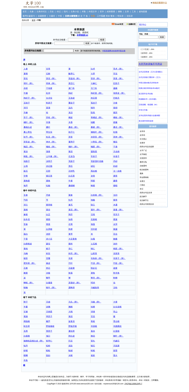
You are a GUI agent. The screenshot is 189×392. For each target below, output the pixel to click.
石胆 (48, 171)
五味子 (27, 103)
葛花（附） (74, 209)
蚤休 (93, 331)
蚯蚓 (71, 350)
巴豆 (71, 341)
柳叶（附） (118, 336)
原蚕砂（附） (75, 282)
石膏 (26, 268)
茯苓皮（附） (30, 142)
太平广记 (143, 150)
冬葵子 (116, 156)
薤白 (26, 234)
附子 (26, 302)
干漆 (115, 146)
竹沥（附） (96, 263)
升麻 (26, 112)
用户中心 (142, 24)
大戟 (71, 311)
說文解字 (143, 196)
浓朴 (115, 244)
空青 (26, 176)
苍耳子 (116, 214)
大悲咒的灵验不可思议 (150, 64)
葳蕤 (115, 88)
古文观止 (143, 139)
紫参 (71, 195)
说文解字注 (144, 200)
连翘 (48, 307)
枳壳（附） (74, 253)
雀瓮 (93, 355)
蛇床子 (49, 103)
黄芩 (71, 234)
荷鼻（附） (51, 83)
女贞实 (49, 98)
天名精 (116, 151)
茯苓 (71, 137)
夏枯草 (72, 331)
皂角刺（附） (97, 258)
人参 (26, 69)
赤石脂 (49, 166)
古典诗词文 (41, 11)
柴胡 (115, 108)
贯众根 (116, 321)
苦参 (26, 224)
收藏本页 (131, 24)
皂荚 (71, 258)
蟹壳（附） (96, 278)
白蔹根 (27, 336)
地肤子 (27, 161)
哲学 (102, 11)
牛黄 (71, 181)
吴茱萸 (116, 253)
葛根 (26, 209)
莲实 (26, 78)
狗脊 (71, 229)
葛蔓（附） (118, 209)
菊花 (71, 151)
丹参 (48, 195)
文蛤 (115, 287)
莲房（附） (96, 78)
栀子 (48, 248)
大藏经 (52, 16)
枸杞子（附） (30, 98)
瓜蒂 (26, 331)
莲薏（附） (118, 78)
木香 (71, 122)
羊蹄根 (94, 326)
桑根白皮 (28, 127)
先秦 (32, 11)
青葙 (93, 321)
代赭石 (116, 341)
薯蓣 (26, 73)
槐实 (115, 142)
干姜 (26, 239)
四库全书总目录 (146, 193)
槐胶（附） (96, 146)
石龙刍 (72, 156)
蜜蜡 (115, 185)
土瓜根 (94, 244)
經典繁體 (111, 11)
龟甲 (26, 185)
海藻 (93, 224)
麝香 (115, 181)
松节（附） (29, 137)
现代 (66, 11)
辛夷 (48, 122)
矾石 (26, 171)
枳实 (48, 253)
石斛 (48, 73)
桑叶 (48, 127)
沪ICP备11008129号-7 (133, 384)
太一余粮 (117, 171)
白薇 (93, 239)
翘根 (71, 307)
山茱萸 (94, 253)
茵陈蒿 (94, 151)
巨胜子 (116, 83)
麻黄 (26, 214)
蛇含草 (27, 326)
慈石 (48, 268)
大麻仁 (94, 83)
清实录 (130, 16)
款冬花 (27, 219)
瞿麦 (115, 219)
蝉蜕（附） (29, 282)
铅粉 (48, 345)
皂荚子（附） (119, 258)
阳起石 (94, 268)
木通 (115, 205)
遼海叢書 (143, 11)
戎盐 (71, 345)
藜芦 (48, 321)
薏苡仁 (72, 83)
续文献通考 (144, 170)
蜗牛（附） (51, 287)
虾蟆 (26, 350)
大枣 (93, 73)
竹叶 (71, 263)
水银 (48, 273)
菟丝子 (94, 103)
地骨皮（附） (119, 93)
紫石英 (49, 176)
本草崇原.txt (82, 35)
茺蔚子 (72, 161)
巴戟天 (116, 98)
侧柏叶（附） (97, 132)
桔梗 (93, 307)
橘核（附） (118, 117)
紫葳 (115, 229)
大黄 (115, 302)
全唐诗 (142, 143)
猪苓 (26, 258)
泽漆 (93, 311)
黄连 (26, 151)
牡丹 (71, 200)
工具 (134, 11)
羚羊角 (116, 273)
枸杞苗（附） (97, 93)
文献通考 (143, 166)
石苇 (71, 224)
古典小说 (75, 11)
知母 (71, 219)
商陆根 (27, 321)
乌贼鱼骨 (95, 287)
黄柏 (26, 248)
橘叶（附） (29, 122)
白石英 (72, 176)
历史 (52, 11)
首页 (25, 11)
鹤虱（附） (29, 156)
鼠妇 (48, 355)
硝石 (93, 166)
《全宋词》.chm (146, 53)
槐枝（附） (51, 146)
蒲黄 (48, 151)
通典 (141, 173)
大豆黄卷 (73, 239)
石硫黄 (72, 268)
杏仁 (71, 248)
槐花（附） (29, 146)
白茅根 (49, 229)
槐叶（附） (74, 146)
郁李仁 (49, 341)
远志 (71, 108)
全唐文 (142, 181)
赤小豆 (49, 239)
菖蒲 (48, 108)
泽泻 (26, 108)
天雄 (48, 302)
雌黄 (26, 273)
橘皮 (71, 117)
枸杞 (71, 93)
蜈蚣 (48, 350)
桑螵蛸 (72, 185)
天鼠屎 (116, 345)
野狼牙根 (73, 326)
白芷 (48, 214)
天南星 (49, 311)
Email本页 (117, 24)
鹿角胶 (27, 181)
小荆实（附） (97, 142)
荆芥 (71, 214)
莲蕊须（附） (75, 78)
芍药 (26, 200)
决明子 (49, 161)
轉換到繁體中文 (160, 2)
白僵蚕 (49, 282)
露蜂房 (72, 287)
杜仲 (48, 93)
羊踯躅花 (117, 326)
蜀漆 (26, 316)
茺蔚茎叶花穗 (97, 161)
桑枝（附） (74, 127)
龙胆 (48, 234)
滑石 (71, 166)
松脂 (115, 132)
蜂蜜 (93, 185)
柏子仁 (72, 132)
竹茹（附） (118, 263)
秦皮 (48, 263)
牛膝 (26, 93)
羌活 (71, 112)
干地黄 (49, 88)
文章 (127, 11)
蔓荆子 (72, 142)
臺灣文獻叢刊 (29, 16)
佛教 (120, 11)
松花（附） (51, 137)
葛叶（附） (96, 209)
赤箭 (26, 88)
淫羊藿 (94, 229)
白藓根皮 (28, 244)
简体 (108, 16)
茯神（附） (118, 137)
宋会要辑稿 (144, 177)
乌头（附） (74, 302)
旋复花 (72, 321)
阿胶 (93, 181)
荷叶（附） (29, 83)
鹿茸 (115, 176)
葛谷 (48, 209)
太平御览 (143, 154)
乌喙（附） (96, 302)
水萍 (115, 224)
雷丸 (93, 341)
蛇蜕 (93, 350)
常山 (115, 311)
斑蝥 (115, 350)
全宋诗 (142, 131)
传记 (59, 11)
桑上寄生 (28, 132)
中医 (60, 16)
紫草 (115, 200)
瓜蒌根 (94, 219)
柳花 (93, 336)
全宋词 (142, 135)
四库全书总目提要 (147, 147)
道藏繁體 (42, 16)
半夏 (26, 307)
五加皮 (72, 98)
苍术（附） (118, 69)
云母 (26, 166)
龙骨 (93, 176)
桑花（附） (118, 127)
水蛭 (71, 355)
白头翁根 (117, 307)
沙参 (115, 103)
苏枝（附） (51, 117)
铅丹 (26, 345)
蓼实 (48, 244)
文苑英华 (143, 158)
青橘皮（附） (97, 117)
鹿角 (48, 181)
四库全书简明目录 (147, 204)
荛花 (71, 316)
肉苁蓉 (94, 98)
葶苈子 (49, 316)
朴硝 (115, 166)
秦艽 (71, 205)
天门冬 (94, 88)
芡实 (115, 73)
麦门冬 (72, 88)
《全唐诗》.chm (146, 57)
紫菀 (48, 219)
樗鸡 (93, 282)
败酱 (115, 239)
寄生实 (49, 132)
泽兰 (26, 205)
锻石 (93, 345)
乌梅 (26, 253)
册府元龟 (143, 162)
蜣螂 (26, 355)
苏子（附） (29, 117)
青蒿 (48, 224)
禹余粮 (94, 171)
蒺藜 (115, 122)
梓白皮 (72, 336)
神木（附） (51, 142)
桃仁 (93, 248)
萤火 (115, 355)
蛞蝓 (26, 287)
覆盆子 (72, 103)
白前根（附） (97, 195)
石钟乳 (72, 171)
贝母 (93, 214)
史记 (141, 189)
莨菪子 (49, 331)
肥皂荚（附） (30, 263)
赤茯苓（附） (97, 137)
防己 (93, 205)
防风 (93, 112)
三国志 (142, 185)
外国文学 (93, 11)
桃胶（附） (118, 248)
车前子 (94, 156)
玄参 (26, 195)
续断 (93, 122)
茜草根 (49, 205)
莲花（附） (51, 78)
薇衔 (71, 244)
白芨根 (116, 331)
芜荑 (48, 258)
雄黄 (115, 268)
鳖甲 (48, 278)
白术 (93, 69)
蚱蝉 (115, 278)
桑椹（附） (96, 127)
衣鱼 (26, 360)
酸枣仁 (72, 73)
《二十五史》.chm (147, 49)
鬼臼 (48, 336)
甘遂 (26, 311)
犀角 (93, 273)
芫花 (93, 316)
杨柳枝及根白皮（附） (34, 341)
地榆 (93, 200)
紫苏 (115, 112)
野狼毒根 (50, 326)
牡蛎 (48, 185)
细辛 (93, 108)
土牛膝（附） (52, 156)
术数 (84, 11)
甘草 (48, 69)
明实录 (120, 16)
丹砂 (115, 161)
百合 (115, 234)
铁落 (71, 273)
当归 (115, 195)
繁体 (112, 16)
